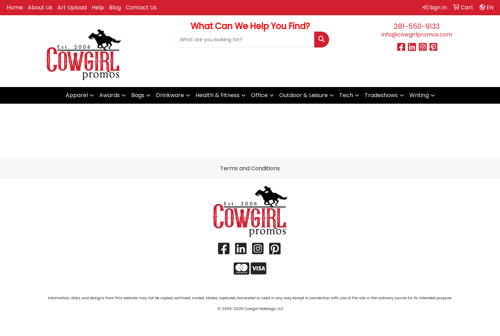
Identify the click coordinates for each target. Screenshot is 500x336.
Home (15, 7)
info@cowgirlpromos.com (417, 34)
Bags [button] (137, 95)
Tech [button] (346, 95)
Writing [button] (419, 95)
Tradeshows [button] (381, 95)
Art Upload (72, 7)
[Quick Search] (243, 40)
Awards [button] (109, 95)
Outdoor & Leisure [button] (303, 95)
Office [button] (259, 95)
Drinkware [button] (170, 95)
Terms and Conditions (250, 168)
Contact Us (141, 7)
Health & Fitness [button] (217, 95)
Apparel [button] (77, 95)
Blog (115, 7)
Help (98, 7)
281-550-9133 (417, 26)
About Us (40, 7)
